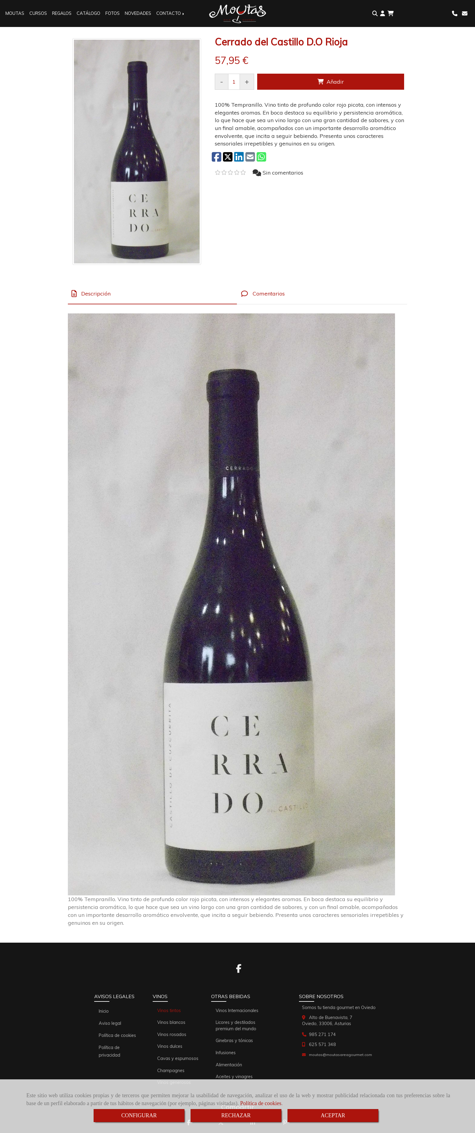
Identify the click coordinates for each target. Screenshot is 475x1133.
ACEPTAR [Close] (333, 1115)
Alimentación (229, 1065)
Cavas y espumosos (177, 1058)
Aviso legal (110, 1023)
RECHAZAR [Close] (236, 1115)
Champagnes (170, 1070)
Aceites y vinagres (234, 1076)
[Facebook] (238, 970)
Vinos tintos (169, 1010)
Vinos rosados (171, 1034)
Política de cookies (260, 1103)
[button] (382, 13)
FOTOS (112, 13)
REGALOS (61, 13)
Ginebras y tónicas (234, 1040)
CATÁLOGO (88, 13)
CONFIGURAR (139, 1115)
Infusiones (226, 1052)
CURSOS (38, 13)
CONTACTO (170, 13)
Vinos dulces (169, 1046)
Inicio (104, 1011)
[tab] (152, 294)
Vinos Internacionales (237, 1010)
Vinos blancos (171, 1022)
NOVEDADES (138, 13)
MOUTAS (14, 13)
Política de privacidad (109, 1051)
